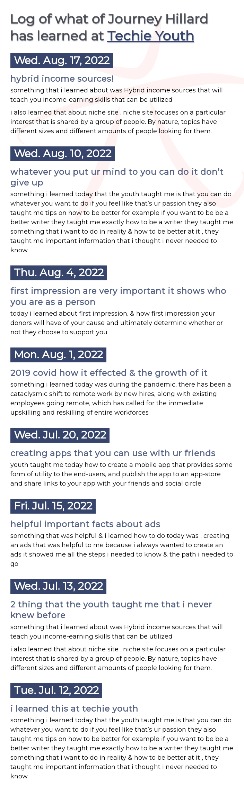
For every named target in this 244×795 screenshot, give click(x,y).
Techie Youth (150, 36)
